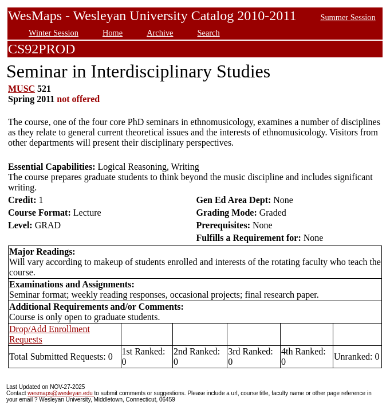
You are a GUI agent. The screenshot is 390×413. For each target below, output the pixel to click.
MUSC (21, 88)
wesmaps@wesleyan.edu (60, 393)
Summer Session (347, 17)
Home (113, 32)
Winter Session (53, 32)
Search (209, 32)
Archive (160, 32)
